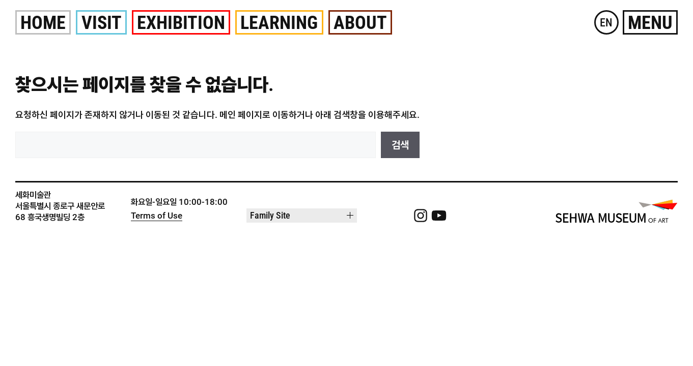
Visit (101, 23)
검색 (400, 145)
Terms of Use (156, 216)
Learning (279, 23)
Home (43, 23)
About (360, 23)
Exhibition (181, 23)
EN (606, 22)
